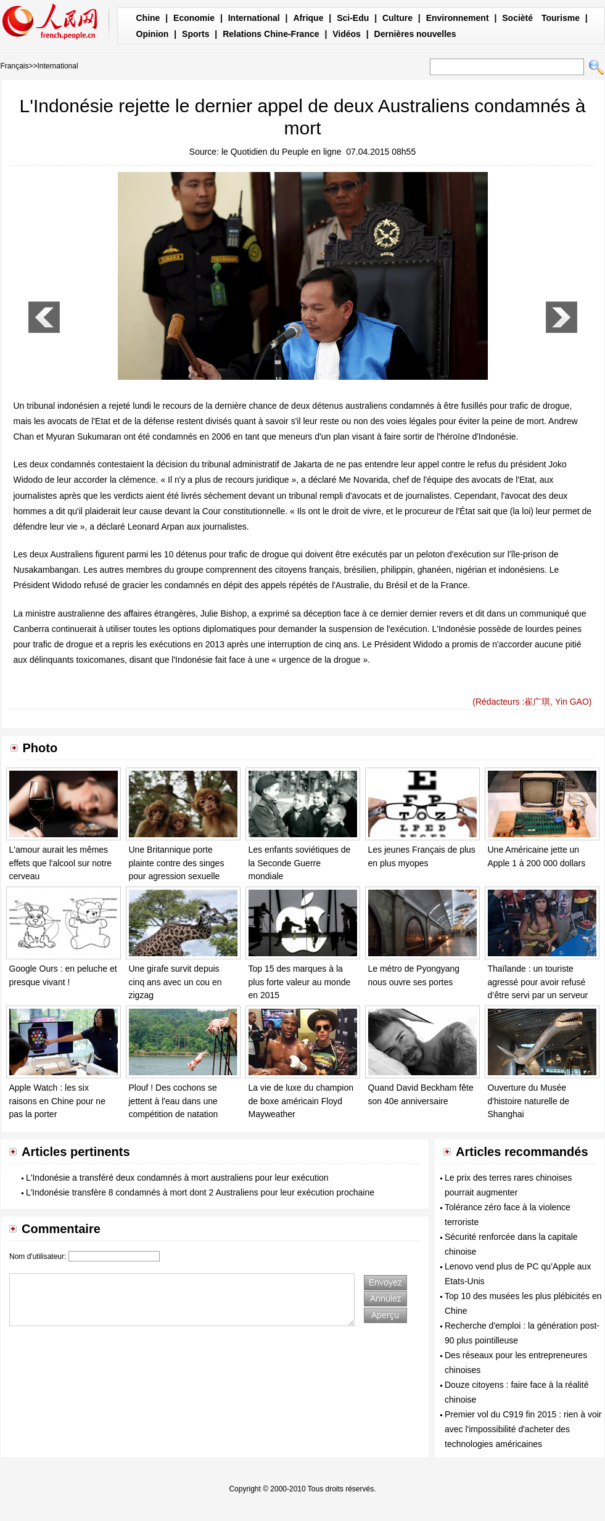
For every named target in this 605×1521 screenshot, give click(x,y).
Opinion (152, 34)
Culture (397, 18)
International (254, 18)
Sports (195, 34)
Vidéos (346, 34)
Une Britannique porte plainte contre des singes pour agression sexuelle (176, 863)
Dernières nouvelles (415, 34)
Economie (194, 18)
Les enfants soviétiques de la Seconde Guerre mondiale (300, 863)
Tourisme (560, 18)
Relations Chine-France (271, 34)
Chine (148, 18)
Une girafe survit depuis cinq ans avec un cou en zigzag (175, 982)
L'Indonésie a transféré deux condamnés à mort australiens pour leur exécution (177, 1178)
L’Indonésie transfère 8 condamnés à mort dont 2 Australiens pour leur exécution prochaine (200, 1192)
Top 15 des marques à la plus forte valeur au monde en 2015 (300, 982)
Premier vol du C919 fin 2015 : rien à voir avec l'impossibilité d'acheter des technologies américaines (523, 1429)
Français (15, 66)
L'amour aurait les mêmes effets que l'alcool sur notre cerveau (60, 863)
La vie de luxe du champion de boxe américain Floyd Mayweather (301, 1101)
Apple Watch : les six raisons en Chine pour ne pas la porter (57, 1101)
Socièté (517, 18)
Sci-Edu (353, 18)
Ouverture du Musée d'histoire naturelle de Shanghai (529, 1101)
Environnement (457, 18)
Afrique (308, 18)
